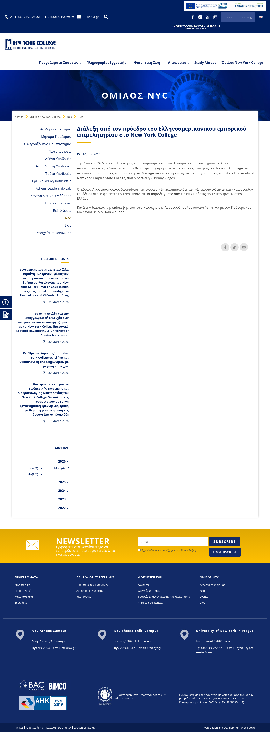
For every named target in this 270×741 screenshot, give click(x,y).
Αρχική (19, 117)
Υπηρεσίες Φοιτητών (150, 602)
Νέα (69, 117)
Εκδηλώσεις (62, 210)
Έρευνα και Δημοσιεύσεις (51, 181)
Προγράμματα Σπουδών (58, 62)
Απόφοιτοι (177, 62)
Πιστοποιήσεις (59, 151)
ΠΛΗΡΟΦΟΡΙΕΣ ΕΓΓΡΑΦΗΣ (95, 577)
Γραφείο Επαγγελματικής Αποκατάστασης (164, 597)
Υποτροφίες (83, 597)
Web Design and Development (221, 727)
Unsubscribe (225, 552)
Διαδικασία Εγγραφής (89, 591)
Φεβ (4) (33, 474)
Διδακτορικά (22, 585)
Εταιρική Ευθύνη (58, 203)
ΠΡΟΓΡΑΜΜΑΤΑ (26, 577)
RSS (19, 727)
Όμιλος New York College (242, 62)
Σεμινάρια (21, 602)
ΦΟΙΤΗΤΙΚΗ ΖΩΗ (150, 577)
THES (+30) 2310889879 (58, 17)
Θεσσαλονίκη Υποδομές (52, 166)
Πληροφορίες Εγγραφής (106, 62)
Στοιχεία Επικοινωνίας (54, 232)
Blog (67, 225)
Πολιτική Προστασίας (58, 727)
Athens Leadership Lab (53, 188)
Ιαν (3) (34, 468)
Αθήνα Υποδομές (58, 158)
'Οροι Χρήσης (34, 727)
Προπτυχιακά (23, 591)
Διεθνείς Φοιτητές (149, 591)
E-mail (228, 17)
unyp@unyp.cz (244, 648)
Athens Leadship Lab (212, 585)
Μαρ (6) (59, 468)
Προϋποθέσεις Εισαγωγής (92, 585)
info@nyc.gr (91, 17)
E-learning (245, 17)
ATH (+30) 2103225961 (25, 17)
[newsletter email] (173, 541)
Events (204, 597)
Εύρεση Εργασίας (84, 727)
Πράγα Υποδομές (58, 173)
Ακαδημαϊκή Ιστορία (55, 129)
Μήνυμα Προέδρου (56, 136)
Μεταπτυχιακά (24, 597)
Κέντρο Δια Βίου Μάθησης (51, 195)
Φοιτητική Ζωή (147, 62)
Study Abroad (205, 62)
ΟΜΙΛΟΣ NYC (209, 577)
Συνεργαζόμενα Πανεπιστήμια (47, 144)
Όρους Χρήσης (189, 550)
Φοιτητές (143, 585)
